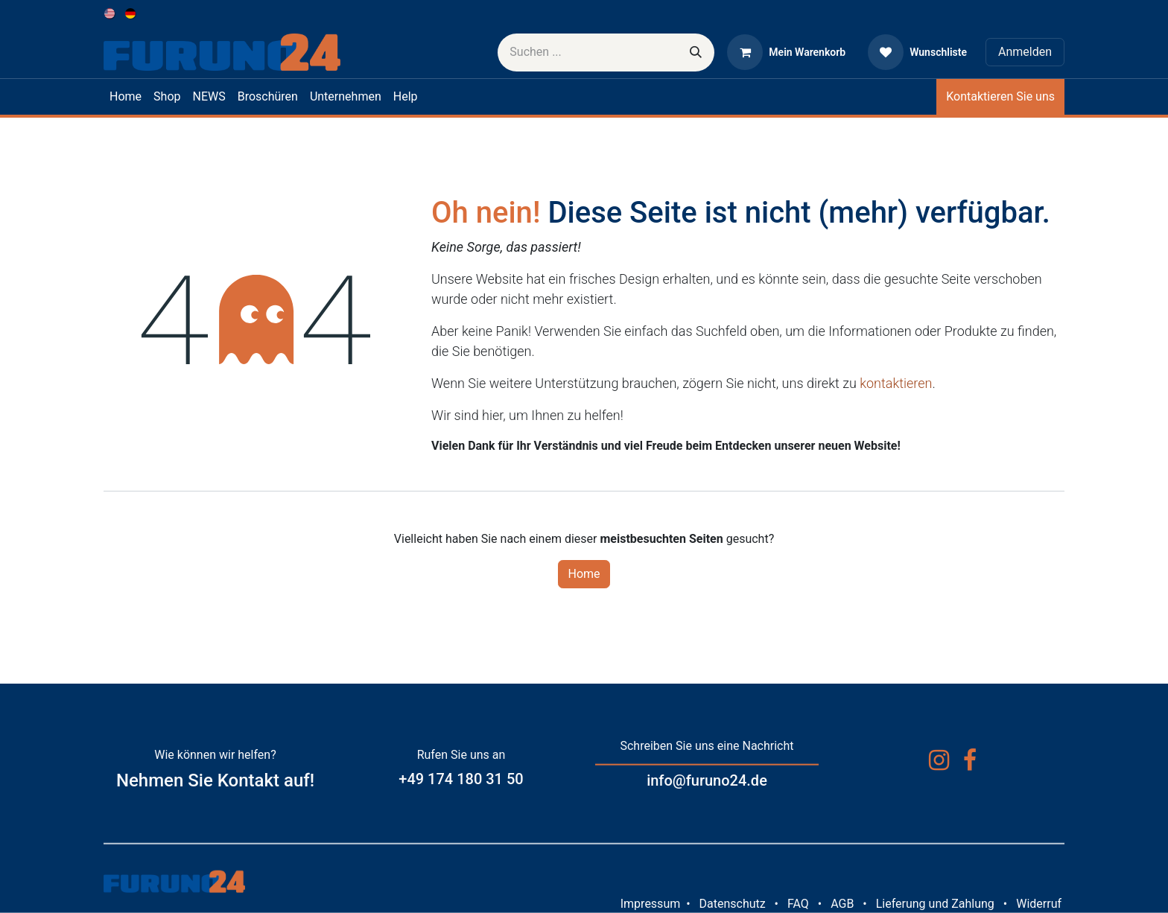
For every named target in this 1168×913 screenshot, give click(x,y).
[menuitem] (110, 13)
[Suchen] (695, 52)
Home (584, 574)
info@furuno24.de (707, 780)
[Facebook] (970, 760)
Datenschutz (732, 904)
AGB (842, 904)
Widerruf (1038, 904)
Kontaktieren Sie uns (1000, 96)
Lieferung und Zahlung (935, 904)
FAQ (798, 904)
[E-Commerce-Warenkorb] (786, 52)
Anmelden (1025, 52)
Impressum (650, 904)
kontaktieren (896, 383)
